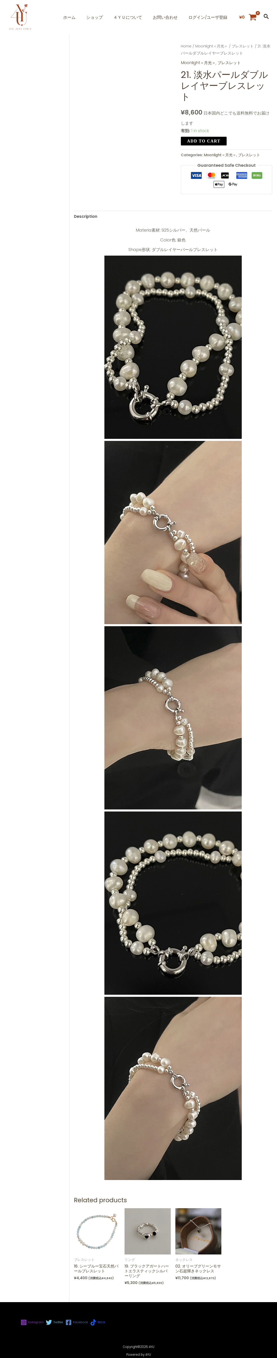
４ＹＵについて (125, 17)
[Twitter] (57, 1322)
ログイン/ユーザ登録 (207, 17)
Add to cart (203, 141)
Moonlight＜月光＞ (212, 46)
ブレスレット (245, 46)
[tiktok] (103, 1322)
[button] (266, 17)
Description (86, 216)
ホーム (66, 17)
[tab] (86, 216)
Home (186, 46)
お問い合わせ (164, 17)
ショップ (92, 17)
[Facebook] (81, 1322)
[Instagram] (33, 1322)
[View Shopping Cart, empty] (248, 17)
